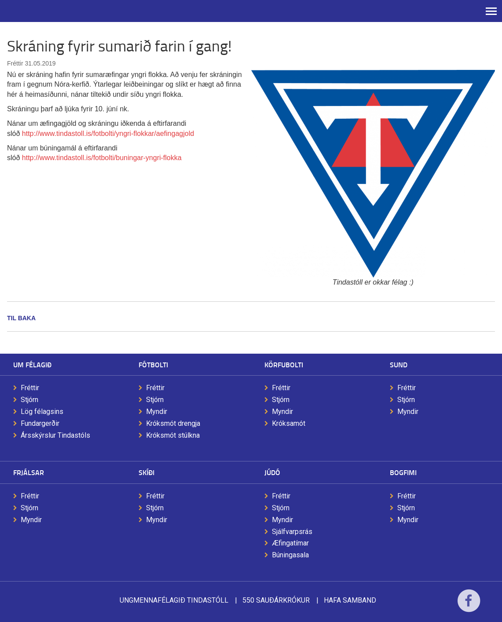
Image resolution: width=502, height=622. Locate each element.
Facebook (469, 606)
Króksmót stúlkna (173, 435)
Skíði (146, 472)
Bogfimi (403, 472)
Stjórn (29, 399)
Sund (398, 364)
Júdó (272, 472)
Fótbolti (153, 364)
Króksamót (288, 423)
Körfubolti (283, 364)
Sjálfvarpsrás (292, 531)
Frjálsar (28, 472)
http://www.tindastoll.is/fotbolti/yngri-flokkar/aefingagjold (108, 133)
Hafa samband (350, 600)
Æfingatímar (290, 543)
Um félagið (32, 364)
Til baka (21, 318)
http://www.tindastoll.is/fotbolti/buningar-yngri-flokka (102, 157)
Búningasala (290, 555)
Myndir (156, 411)
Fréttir (30, 388)
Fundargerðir (40, 423)
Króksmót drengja (173, 423)
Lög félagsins (42, 411)
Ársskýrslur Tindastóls (55, 435)
